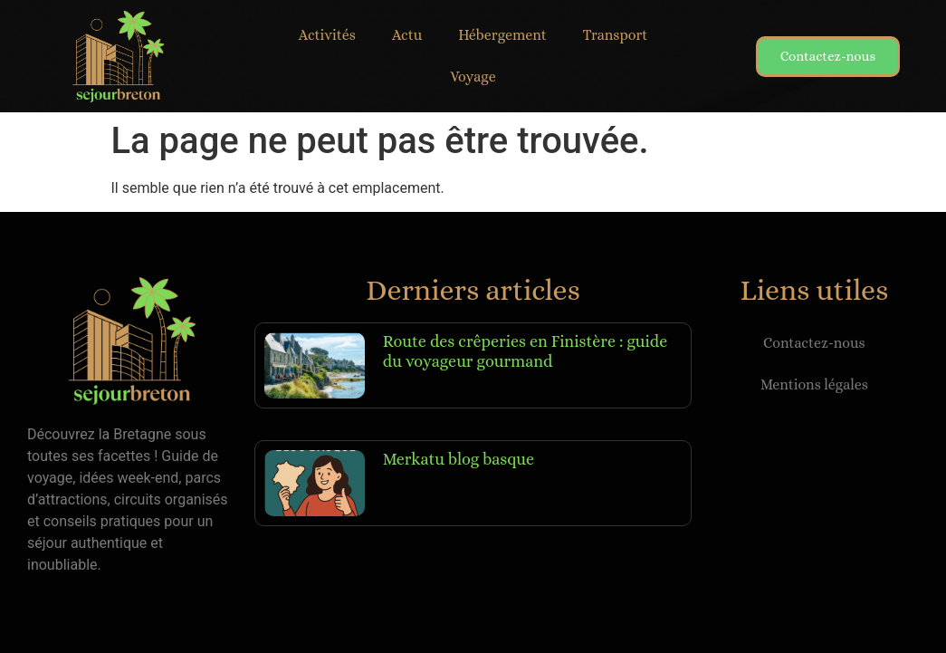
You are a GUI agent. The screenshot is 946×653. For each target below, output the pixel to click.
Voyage (472, 76)
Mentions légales (814, 384)
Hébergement (502, 34)
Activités (327, 34)
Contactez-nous (814, 342)
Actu (407, 34)
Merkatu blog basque (458, 459)
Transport (615, 34)
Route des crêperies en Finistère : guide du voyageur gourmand (525, 351)
